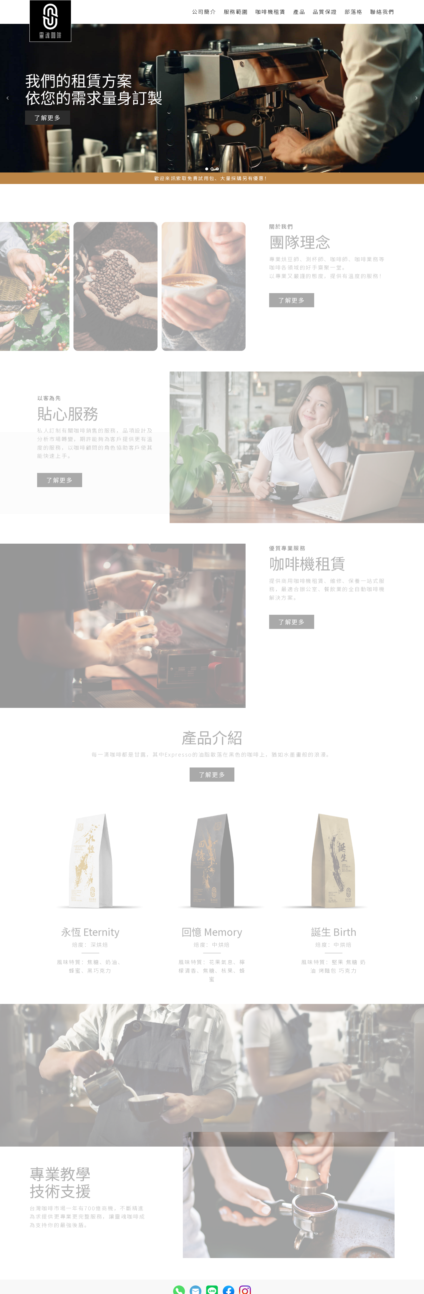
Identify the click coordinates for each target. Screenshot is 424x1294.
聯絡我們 (382, 11)
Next (416, 98)
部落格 (353, 11)
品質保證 (325, 11)
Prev (7, 98)
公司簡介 (204, 11)
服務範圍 (236, 11)
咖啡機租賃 (270, 11)
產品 (299, 11)
